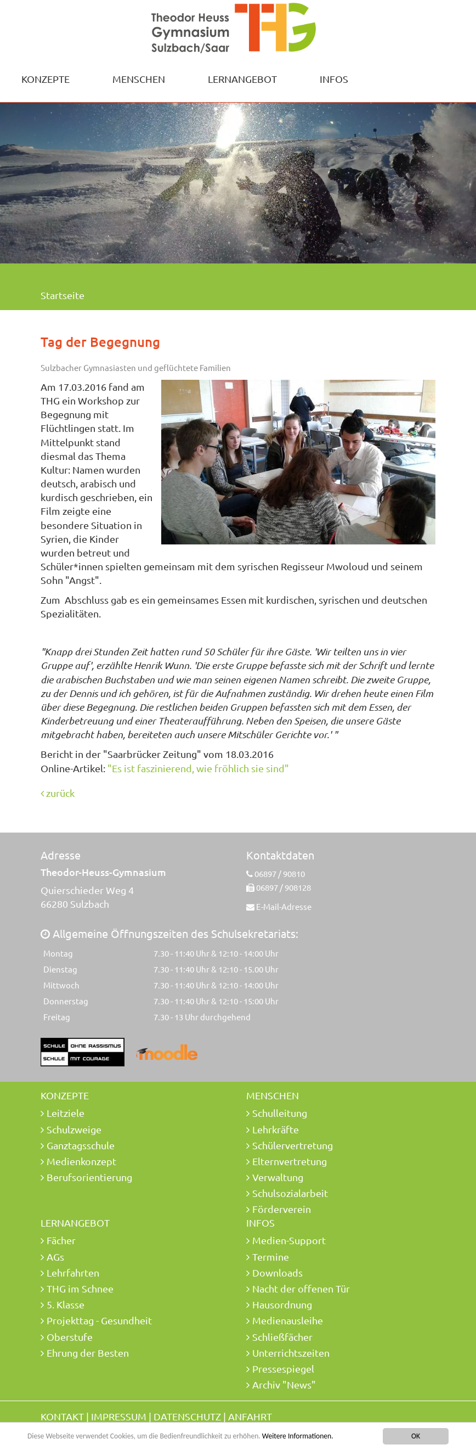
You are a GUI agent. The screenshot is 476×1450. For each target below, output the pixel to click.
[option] (238, 181)
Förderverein (281, 1209)
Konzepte (45, 79)
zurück (58, 793)
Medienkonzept (81, 1161)
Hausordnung (282, 1304)
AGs (55, 1256)
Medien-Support (289, 1240)
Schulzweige (74, 1129)
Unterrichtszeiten (291, 1352)
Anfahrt (250, 1416)
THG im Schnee (80, 1288)
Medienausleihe (287, 1320)
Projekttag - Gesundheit (99, 1320)
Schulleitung (279, 1113)
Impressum (118, 1416)
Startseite (62, 295)
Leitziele (65, 1113)
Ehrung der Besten (88, 1352)
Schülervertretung (292, 1145)
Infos (334, 79)
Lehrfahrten (73, 1272)
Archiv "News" (284, 1384)
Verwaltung (277, 1177)
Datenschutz (187, 1416)
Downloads (277, 1272)
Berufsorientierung (89, 1177)
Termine (270, 1256)
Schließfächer (282, 1336)
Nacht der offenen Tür (301, 1288)
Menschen (138, 79)
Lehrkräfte (275, 1129)
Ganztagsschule (81, 1145)
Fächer (61, 1240)
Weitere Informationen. (297, 1437)
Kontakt (62, 1416)
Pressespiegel (283, 1368)
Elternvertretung (289, 1161)
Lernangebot (242, 79)
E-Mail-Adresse (283, 906)
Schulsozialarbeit (290, 1193)
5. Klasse (65, 1304)
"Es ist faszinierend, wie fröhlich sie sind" (198, 768)
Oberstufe (70, 1336)
